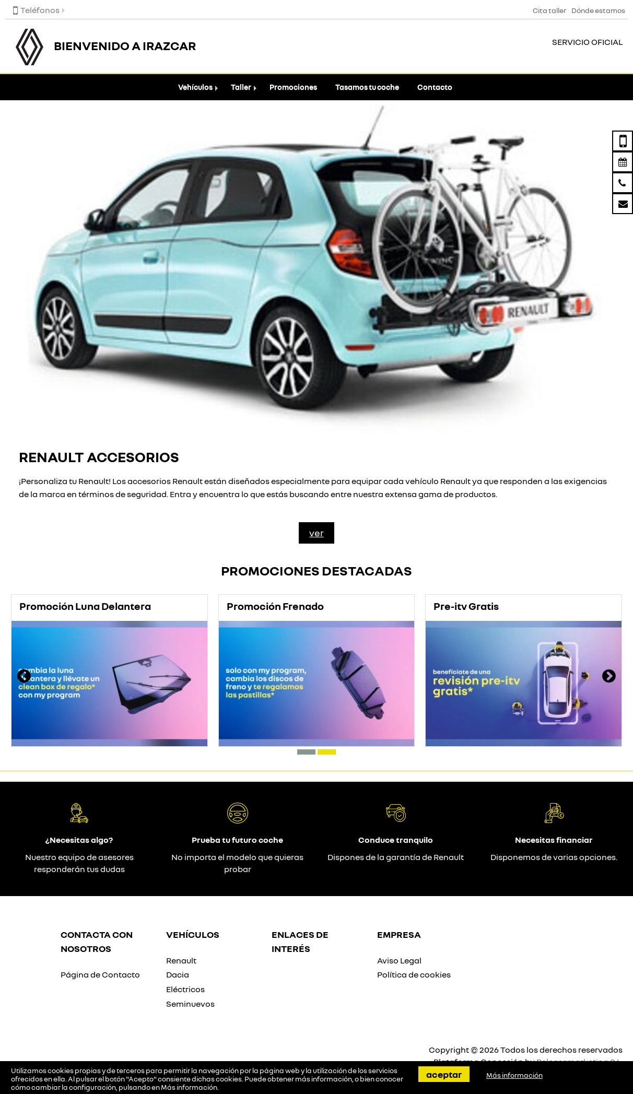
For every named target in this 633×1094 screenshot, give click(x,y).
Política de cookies (414, 974)
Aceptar (444, 1074)
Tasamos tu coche (367, 87)
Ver (316, 532)
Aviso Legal (399, 960)
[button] (306, 752)
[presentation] (24, 677)
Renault (181, 960)
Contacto (434, 87)
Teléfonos (36, 10)
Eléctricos (185, 989)
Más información (189, 1087)
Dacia (177, 974)
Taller (241, 87)
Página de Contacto (100, 974)
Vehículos (195, 87)
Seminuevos (190, 1003)
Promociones (293, 87)
